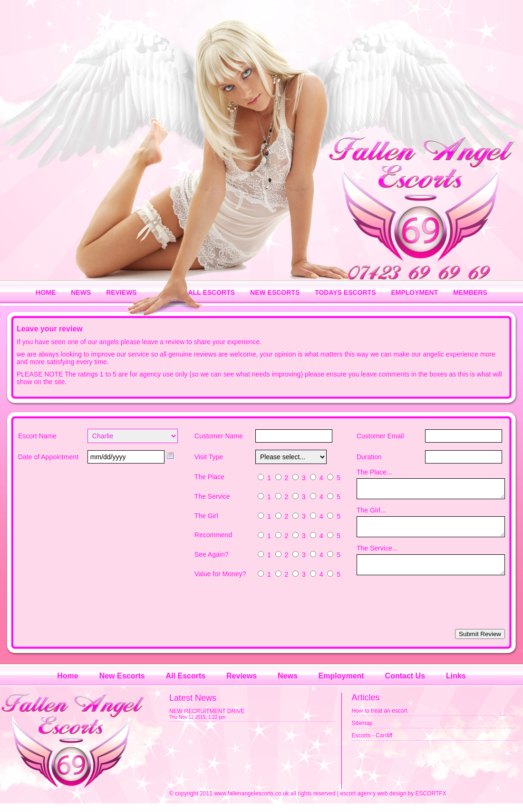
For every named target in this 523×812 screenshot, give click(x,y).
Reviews (241, 684)
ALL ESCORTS (211, 292)
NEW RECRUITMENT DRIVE (206, 719)
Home (67, 684)
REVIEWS (121, 292)
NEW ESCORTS (275, 292)
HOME (46, 292)
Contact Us (405, 684)
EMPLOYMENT (414, 292)
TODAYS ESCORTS (345, 292)
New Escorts (122, 684)
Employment (341, 684)
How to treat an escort (379, 719)
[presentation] (432, 611)
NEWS (81, 292)
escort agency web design (373, 802)
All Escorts (186, 684)
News (288, 684)
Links (456, 684)
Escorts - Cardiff (371, 744)
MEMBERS (470, 292)
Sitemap (361, 731)
